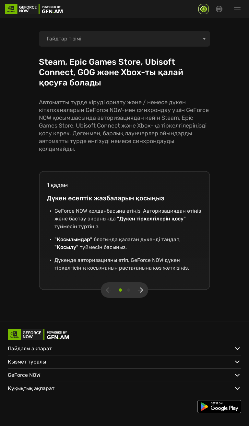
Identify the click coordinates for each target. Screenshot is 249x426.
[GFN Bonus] (203, 9)
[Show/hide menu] (237, 9)
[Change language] (219, 9)
